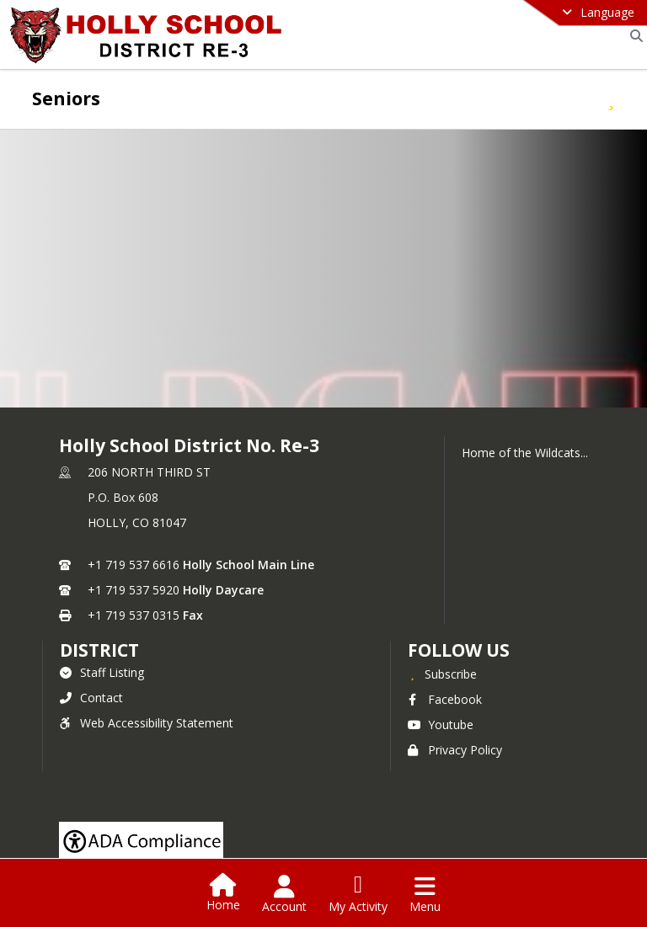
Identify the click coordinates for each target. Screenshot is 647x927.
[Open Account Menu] (284, 894)
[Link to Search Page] (633, 36)
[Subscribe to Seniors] (610, 97)
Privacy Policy (455, 750)
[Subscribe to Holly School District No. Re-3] (442, 673)
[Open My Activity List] (358, 894)
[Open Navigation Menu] (425, 894)
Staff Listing (102, 672)
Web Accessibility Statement (146, 723)
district (99, 650)
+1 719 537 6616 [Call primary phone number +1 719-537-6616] (133, 565)
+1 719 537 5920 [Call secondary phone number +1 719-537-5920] (133, 590)
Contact (91, 698)
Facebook (445, 699)
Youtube (440, 725)
